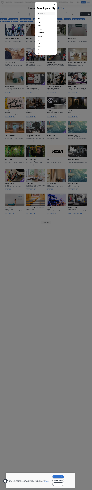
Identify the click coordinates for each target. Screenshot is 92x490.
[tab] (46, 18)
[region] (40, 480)
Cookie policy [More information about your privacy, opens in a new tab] (46, 481)
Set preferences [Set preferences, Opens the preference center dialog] (58, 484)
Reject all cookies (58, 480)
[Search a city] (46, 13)
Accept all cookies (58, 476)
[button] (5, 480)
